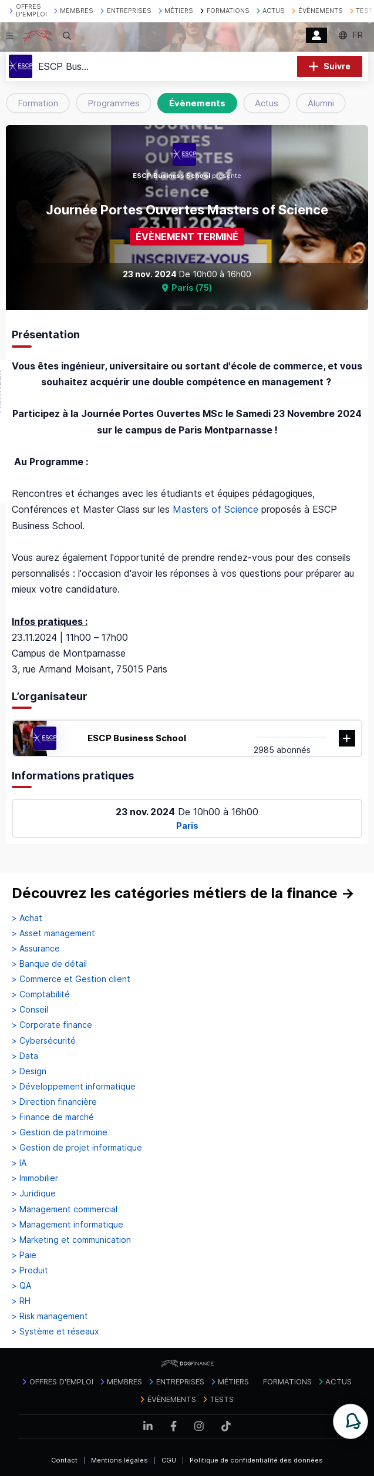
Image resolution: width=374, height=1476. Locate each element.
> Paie (24, 1255)
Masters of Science (215, 509)
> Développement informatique (74, 1086)
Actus (266, 103)
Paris (187, 826)
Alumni (321, 103)
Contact (64, 1460)
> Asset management (53, 933)
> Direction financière (54, 1102)
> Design (29, 1071)
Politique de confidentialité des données (256, 1460)
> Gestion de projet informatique (77, 1147)
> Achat (27, 918)
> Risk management (50, 1316)
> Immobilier (35, 1178)
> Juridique (34, 1193)
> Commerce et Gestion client (71, 979)
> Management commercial (64, 1209)
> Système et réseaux (55, 1331)
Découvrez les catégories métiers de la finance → (183, 893)
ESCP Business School (136, 738)
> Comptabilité (41, 994)
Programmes (113, 103)
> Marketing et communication (71, 1240)
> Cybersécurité (44, 1040)
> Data (25, 1056)
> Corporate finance (52, 1025)
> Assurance (36, 948)
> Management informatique (67, 1224)
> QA (21, 1285)
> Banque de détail (49, 964)
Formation (38, 103)
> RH (21, 1301)
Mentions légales (119, 1460)
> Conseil (30, 1009)
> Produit (30, 1270)
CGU (168, 1460)
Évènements (197, 103)
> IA (19, 1163)
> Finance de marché (53, 1117)
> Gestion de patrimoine (59, 1132)
